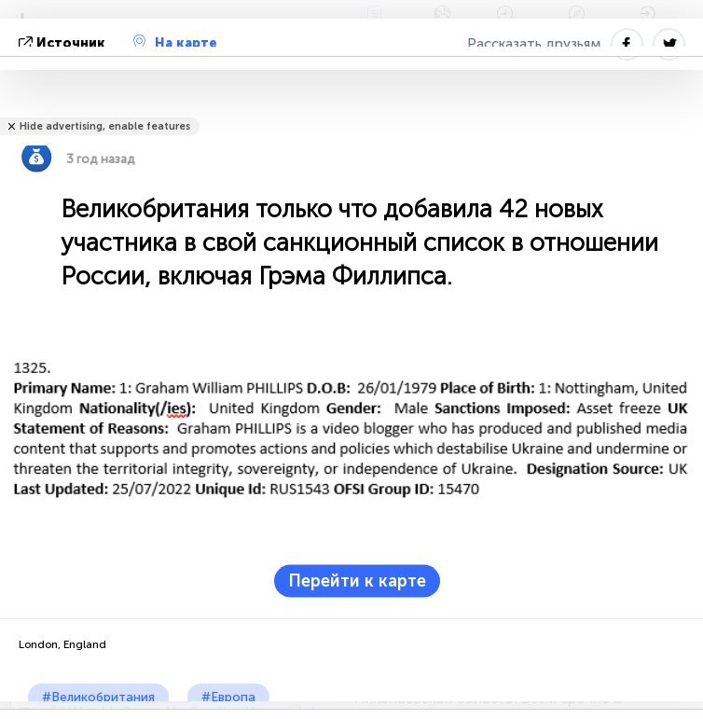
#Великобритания (98, 697)
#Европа (228, 697)
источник (63, 43)
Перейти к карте (357, 580)
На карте (175, 43)
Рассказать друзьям (534, 43)
